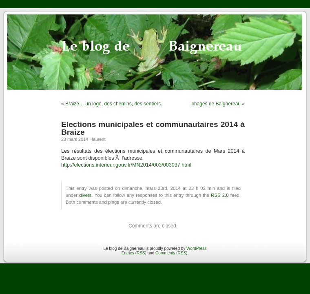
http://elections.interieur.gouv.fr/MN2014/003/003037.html (126, 165)
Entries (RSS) (134, 253)
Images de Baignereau (216, 104)
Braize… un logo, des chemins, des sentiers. (113, 104)
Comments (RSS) (171, 253)
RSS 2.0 (219, 195)
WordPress (196, 248)
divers (85, 195)
